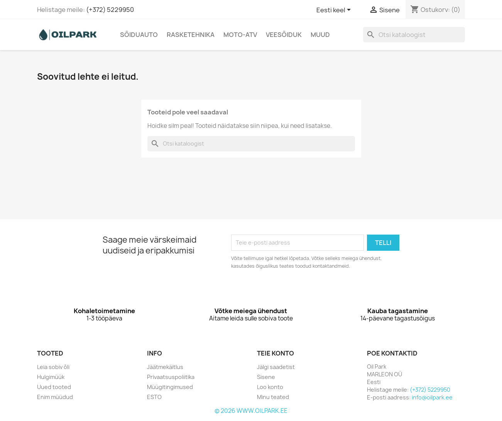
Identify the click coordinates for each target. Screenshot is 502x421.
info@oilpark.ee (432, 397)
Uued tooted (54, 387)
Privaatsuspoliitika (170, 377)
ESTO (154, 397)
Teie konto (275, 353)
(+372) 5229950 (110, 9)
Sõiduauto (139, 34)
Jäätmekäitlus (165, 367)
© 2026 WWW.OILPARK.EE (251, 411)
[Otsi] (414, 34)
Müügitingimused (170, 387)
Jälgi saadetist (276, 367)
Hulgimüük (50, 377)
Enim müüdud (55, 397)
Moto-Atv (240, 34)
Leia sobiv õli (53, 367)
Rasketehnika (191, 34)
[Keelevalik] (334, 10)
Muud (320, 34)
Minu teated (273, 397)
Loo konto (270, 387)
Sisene (266, 377)
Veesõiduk (284, 34)
